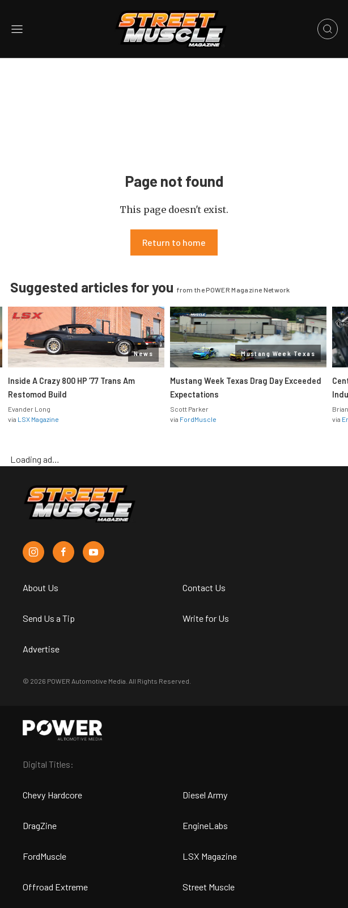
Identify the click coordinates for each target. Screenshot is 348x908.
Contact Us (204, 587)
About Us (40, 587)
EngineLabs (205, 825)
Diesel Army (205, 794)
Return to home (174, 242)
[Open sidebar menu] (17, 29)
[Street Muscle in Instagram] (33, 552)
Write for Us (206, 618)
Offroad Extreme (55, 886)
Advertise (41, 648)
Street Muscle (209, 886)
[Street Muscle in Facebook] (63, 552)
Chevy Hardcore (52, 794)
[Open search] (327, 29)
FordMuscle (198, 419)
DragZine (40, 825)
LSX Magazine (38, 419)
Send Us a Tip (49, 618)
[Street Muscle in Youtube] (93, 552)
